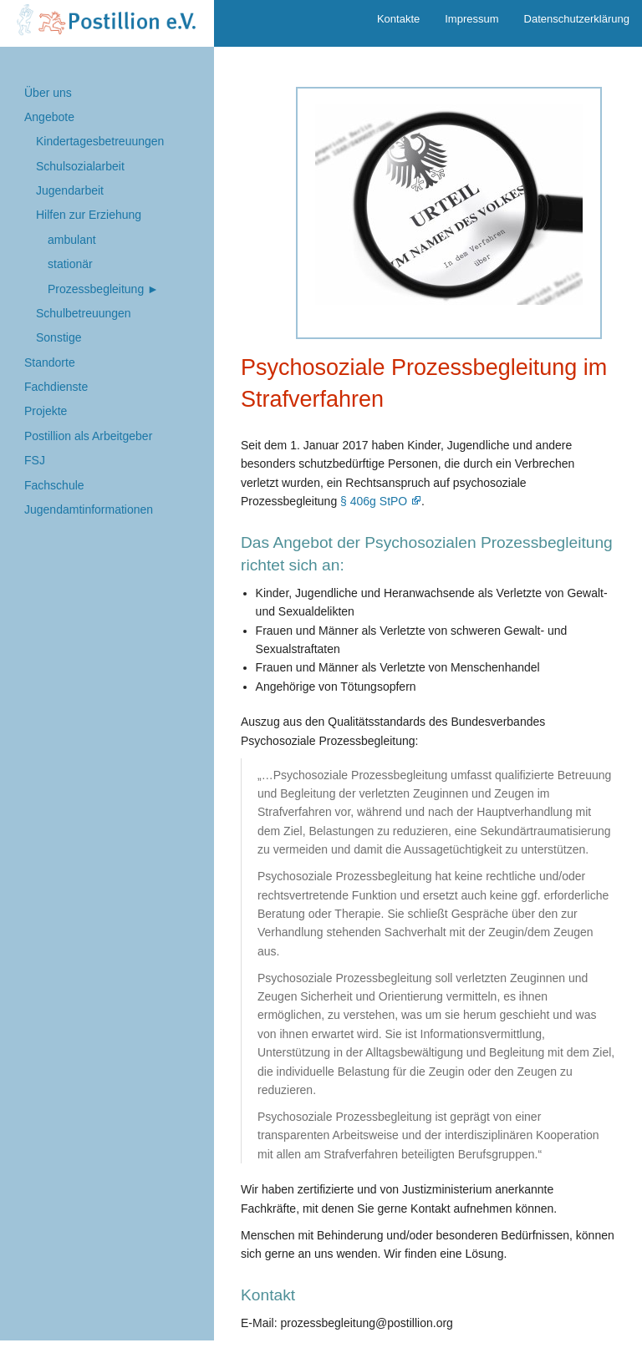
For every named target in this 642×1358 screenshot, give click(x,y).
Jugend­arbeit (70, 190)
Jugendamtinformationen (88, 509)
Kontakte (398, 19)
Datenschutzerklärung (576, 19)
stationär (70, 264)
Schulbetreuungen (83, 313)
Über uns (48, 92)
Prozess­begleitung (96, 289)
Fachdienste (56, 386)
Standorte (49, 362)
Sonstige (58, 337)
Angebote (49, 117)
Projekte (45, 411)
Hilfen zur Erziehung (88, 214)
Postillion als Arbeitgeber (88, 436)
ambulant (72, 239)
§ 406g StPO (373, 501)
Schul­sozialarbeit (80, 166)
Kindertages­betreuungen (100, 141)
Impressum (471, 19)
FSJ (34, 460)
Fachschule (54, 485)
